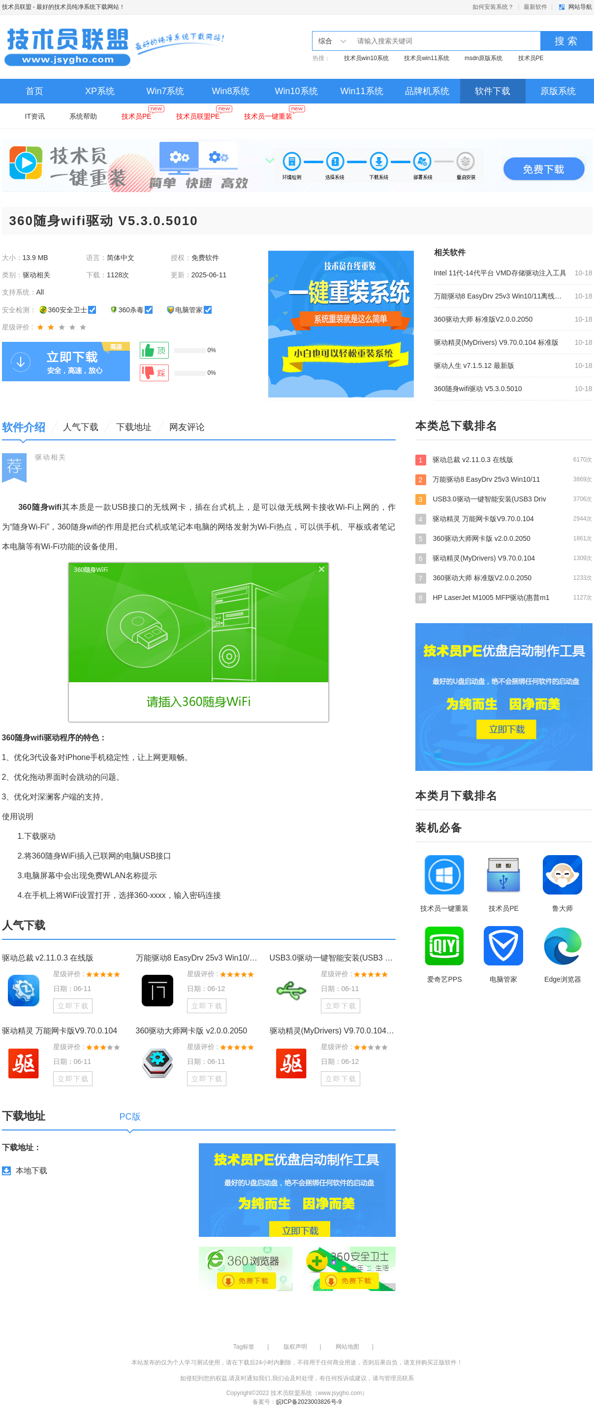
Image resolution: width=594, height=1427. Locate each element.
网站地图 (347, 1346)
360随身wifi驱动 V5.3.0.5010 (478, 389)
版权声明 (295, 1346)
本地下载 (31, 1170)
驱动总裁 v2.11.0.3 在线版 (48, 958)
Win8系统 (231, 91)
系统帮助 (83, 116)
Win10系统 (296, 91)
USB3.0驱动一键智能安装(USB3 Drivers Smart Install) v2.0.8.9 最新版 (333, 958)
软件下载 (492, 91)
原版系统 (558, 91)
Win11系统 (361, 91)
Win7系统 (165, 91)
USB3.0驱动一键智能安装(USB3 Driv (504, 499)
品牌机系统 (427, 91)
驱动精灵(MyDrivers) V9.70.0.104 (504, 558)
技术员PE (531, 58)
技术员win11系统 (426, 58)
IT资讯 (35, 116)
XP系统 (100, 91)
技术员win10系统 (366, 58)
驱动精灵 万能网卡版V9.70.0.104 (60, 1031)
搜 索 (566, 40)
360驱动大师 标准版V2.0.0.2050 (483, 319)
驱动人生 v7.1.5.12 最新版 (474, 365)
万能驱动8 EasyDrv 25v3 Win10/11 (504, 479)
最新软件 (535, 6)
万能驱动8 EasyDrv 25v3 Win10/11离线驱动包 (501, 296)
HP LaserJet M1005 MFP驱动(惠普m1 (504, 597)
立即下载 (73, 1006)
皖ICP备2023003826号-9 (309, 1401)
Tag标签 (243, 1346)
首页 (34, 91)
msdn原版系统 (483, 58)
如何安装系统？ (493, 6)
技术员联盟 (16, 6)
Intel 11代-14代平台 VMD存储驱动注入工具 (500, 273)
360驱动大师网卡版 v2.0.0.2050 (192, 1031)
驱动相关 (50, 457)
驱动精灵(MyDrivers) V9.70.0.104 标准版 (496, 342)
